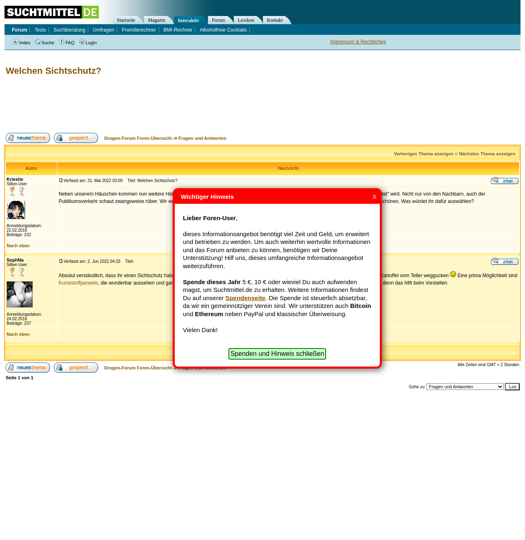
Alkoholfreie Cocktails (223, 30)
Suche (44, 42)
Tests (40, 30)
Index (21, 42)
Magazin (156, 20)
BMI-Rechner (178, 30)
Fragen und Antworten (202, 138)
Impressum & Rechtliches (358, 42)
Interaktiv (188, 20)
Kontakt (275, 20)
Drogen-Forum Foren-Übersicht (137, 138)
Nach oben (18, 245)
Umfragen (103, 30)
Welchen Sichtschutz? (53, 71)
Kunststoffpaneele (78, 283)
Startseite (126, 20)
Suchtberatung (69, 30)
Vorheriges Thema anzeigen (424, 153)
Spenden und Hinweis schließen (277, 353)
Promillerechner (139, 30)
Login (88, 42)
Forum (218, 20)
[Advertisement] (153, 104)
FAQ (66, 42)
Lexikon (246, 20)
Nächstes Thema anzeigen (487, 153)
